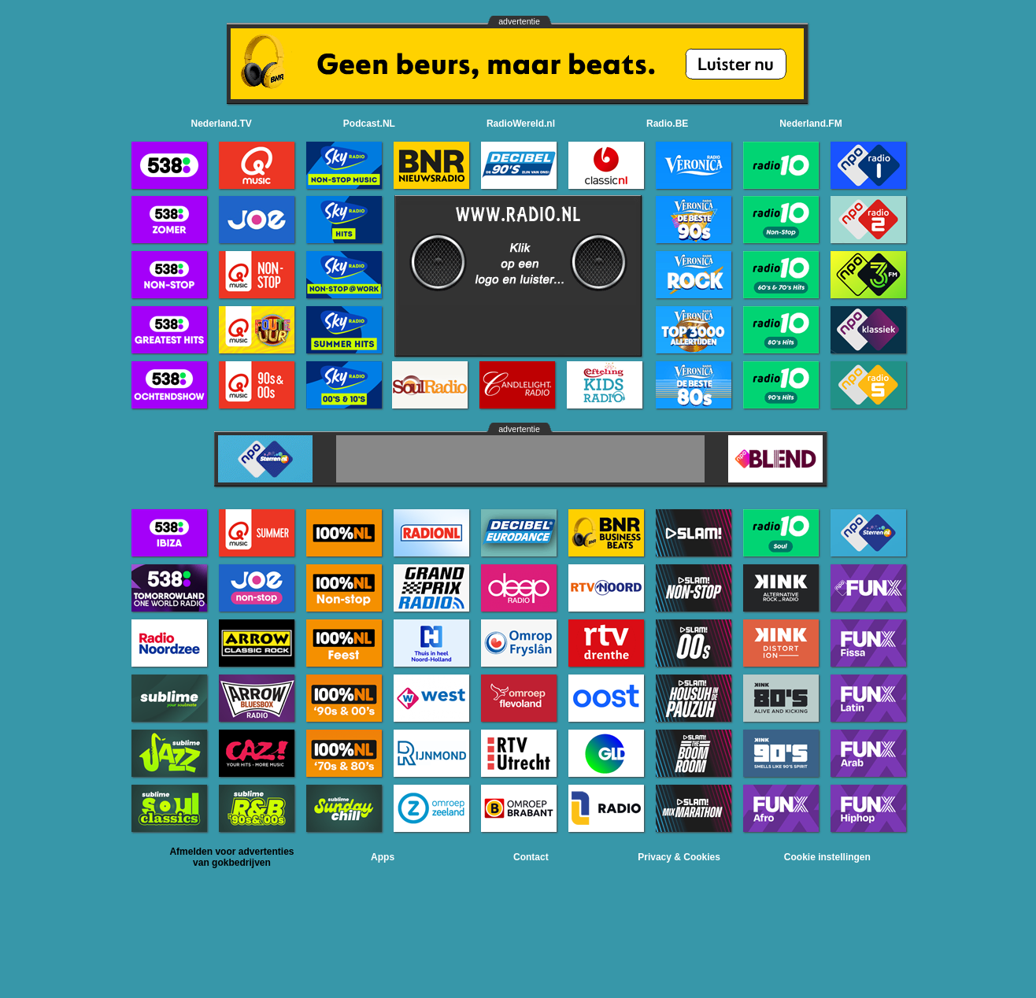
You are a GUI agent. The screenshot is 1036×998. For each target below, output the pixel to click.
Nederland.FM (810, 123)
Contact (531, 857)
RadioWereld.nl (521, 123)
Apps (382, 857)
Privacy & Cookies (679, 857)
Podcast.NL (369, 123)
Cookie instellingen (827, 857)
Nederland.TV (221, 123)
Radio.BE (667, 123)
